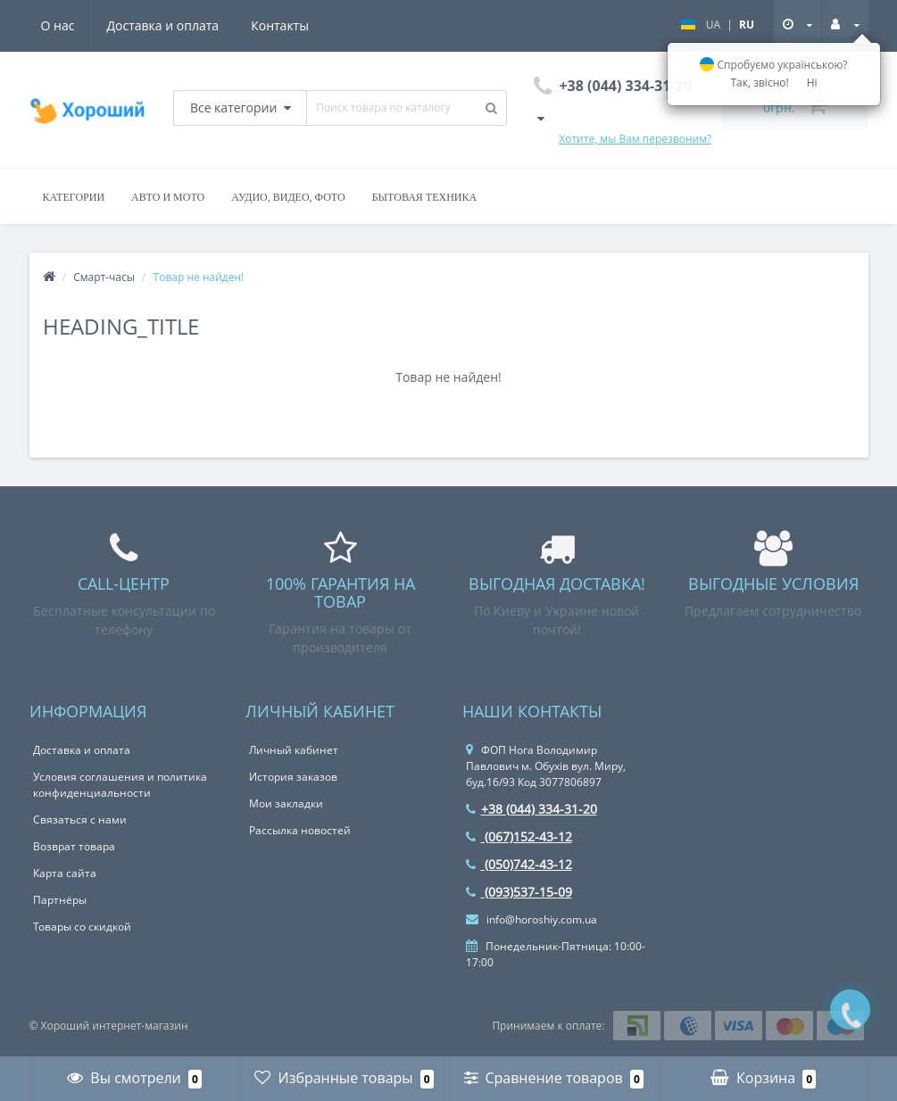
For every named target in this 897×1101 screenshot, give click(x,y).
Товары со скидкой (82, 926)
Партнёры (60, 899)
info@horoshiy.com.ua (531, 919)
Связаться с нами (80, 819)
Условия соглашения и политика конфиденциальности (120, 784)
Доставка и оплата (163, 25)
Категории (74, 197)
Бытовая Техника (424, 197)
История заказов (293, 776)
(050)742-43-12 (519, 864)
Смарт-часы (104, 277)
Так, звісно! (759, 82)
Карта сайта (64, 873)
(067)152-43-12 (519, 836)
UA (713, 24)
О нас (58, 25)
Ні (812, 82)
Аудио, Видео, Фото (288, 197)
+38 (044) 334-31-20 (531, 808)
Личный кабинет (293, 749)
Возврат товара (74, 846)
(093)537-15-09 (519, 891)
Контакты (280, 25)
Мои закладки (286, 803)
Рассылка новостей (300, 830)
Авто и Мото (167, 197)
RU (746, 24)
